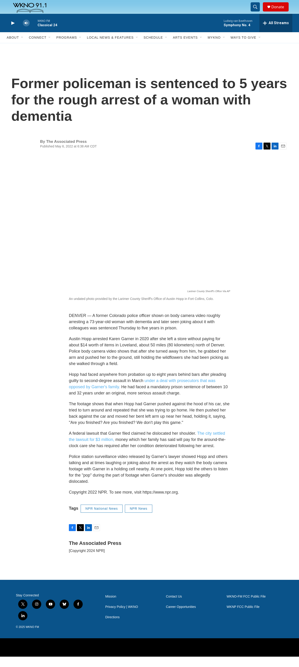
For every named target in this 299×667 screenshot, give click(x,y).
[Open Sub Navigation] (22, 48)
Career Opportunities (181, 617)
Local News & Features (110, 48)
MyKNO (214, 48)
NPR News (138, 519)
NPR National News (101, 519)
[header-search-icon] (257, 12)
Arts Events (185, 48)
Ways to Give (243, 48)
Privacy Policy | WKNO (121, 617)
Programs (66, 48)
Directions (112, 627)
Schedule (153, 48)
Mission (110, 607)
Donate (280, 12)
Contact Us (174, 607)
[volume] (26, 33)
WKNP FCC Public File (243, 617)
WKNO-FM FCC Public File (246, 607)
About (13, 48)
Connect (37, 48)
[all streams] (275, 33)
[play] (12, 33)
